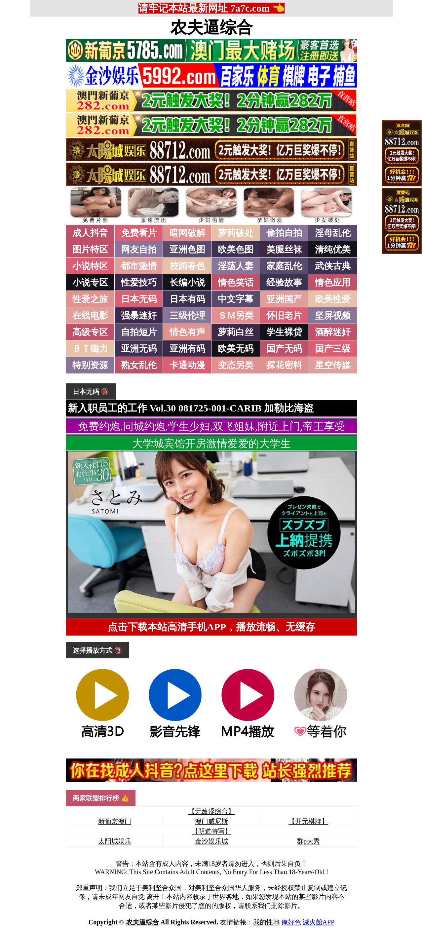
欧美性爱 (333, 299)
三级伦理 (187, 316)
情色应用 (333, 283)
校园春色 (187, 266)
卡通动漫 (187, 365)
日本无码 (139, 299)
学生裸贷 (284, 332)
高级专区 (90, 332)
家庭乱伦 (284, 266)
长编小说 (187, 283)
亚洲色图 (187, 249)
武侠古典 (333, 266)
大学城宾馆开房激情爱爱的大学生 (211, 443)
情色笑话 (235, 283)
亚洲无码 (139, 349)
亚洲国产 (284, 299)
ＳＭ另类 (235, 316)
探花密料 (284, 365)
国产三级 (333, 349)
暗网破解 (187, 233)
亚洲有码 (187, 349)
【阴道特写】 (211, 831)
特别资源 (90, 365)
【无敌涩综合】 (211, 811)
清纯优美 (333, 249)
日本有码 (187, 299)
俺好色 (291, 922)
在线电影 (90, 316)
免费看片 (139, 233)
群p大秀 (308, 841)
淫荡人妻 (235, 266)
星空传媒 (333, 365)
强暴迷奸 (139, 316)
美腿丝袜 (284, 249)
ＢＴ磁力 (90, 349)
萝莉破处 (235, 233)
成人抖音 (90, 233)
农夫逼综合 (211, 27)
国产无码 (284, 349)
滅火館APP (319, 922)
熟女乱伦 (139, 365)
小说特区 (90, 266)
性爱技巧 (139, 283)
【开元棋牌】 (308, 821)
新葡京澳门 (114, 821)
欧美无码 (235, 349)
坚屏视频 (333, 316)
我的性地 (266, 922)
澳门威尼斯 (211, 821)
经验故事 (284, 283)
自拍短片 (139, 332)
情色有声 (187, 332)
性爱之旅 (90, 299)
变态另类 (235, 365)
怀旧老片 (284, 316)
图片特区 (90, 249)
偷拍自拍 (284, 233)
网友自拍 (139, 249)
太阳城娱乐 (114, 841)
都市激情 (139, 266)
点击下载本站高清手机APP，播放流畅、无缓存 (211, 626)
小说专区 (90, 283)
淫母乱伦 (333, 233)
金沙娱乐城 (211, 841)
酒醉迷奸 (333, 332)
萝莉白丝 (235, 332)
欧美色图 (235, 249)
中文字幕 (235, 299)
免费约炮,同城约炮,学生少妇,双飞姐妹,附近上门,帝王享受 (211, 426)
